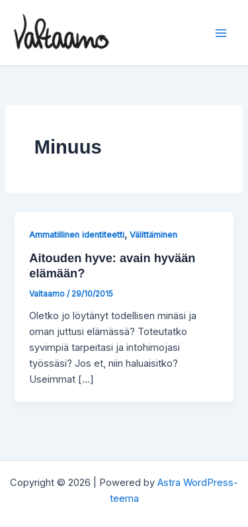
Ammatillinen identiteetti (76, 235)
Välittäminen (153, 235)
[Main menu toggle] (221, 33)
